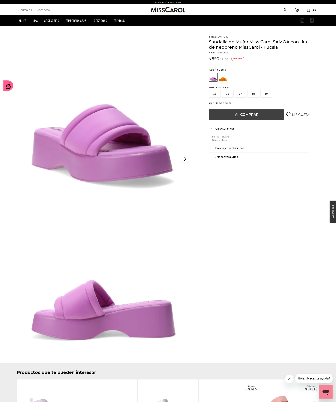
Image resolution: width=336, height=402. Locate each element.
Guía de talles (217, 103)
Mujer (22, 20)
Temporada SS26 (75, 20)
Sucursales (24, 10)
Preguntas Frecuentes (108, 364)
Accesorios (51, 20)
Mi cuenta (23, 351)
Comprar (245, 115)
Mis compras (24, 357)
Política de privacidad (185, 357)
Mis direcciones (26, 364)
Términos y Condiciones (108, 357)
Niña (35, 20)
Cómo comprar (104, 351)
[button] (315, 242)
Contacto (43, 10)
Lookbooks (100, 20)
